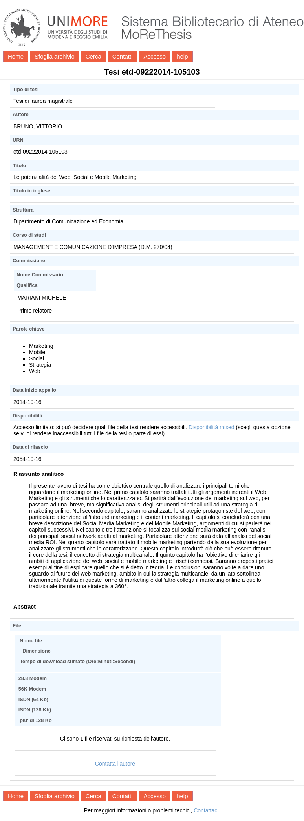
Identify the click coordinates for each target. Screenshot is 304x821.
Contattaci (206, 810)
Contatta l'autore (115, 764)
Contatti (122, 56)
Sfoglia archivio (55, 56)
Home (16, 56)
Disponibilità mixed (211, 427)
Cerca (93, 56)
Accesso (154, 56)
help (182, 56)
